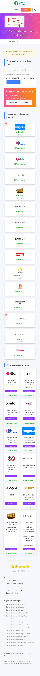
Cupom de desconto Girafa (14, 631)
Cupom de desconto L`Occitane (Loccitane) (20, 642)
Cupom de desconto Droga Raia (16, 616)
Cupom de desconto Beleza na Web (17, 613)
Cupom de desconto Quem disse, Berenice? (20, 628)
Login (16, 9)
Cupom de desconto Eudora (15, 607)
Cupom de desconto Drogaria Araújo (18, 634)
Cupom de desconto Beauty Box (16, 636)
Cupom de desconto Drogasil (15, 622)
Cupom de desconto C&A (14, 619)
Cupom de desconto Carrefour (16, 604)
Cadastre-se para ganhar (18, 102)
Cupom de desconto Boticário (15, 610)
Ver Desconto (11, 391)
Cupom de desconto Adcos (15, 645)
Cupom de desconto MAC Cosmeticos (18, 625)
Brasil (12, 41)
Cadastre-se (25, 9)
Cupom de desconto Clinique (15, 639)
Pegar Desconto (14, 82)
